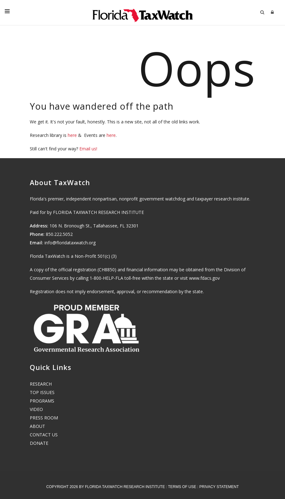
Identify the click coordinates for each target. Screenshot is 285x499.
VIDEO (36, 409)
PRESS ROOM (44, 418)
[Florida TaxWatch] (142, 12)
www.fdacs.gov (204, 278)
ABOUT (37, 426)
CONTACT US (44, 435)
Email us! (88, 149)
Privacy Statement (219, 487)
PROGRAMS (42, 401)
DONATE (39, 443)
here (72, 135)
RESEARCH (41, 384)
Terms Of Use (182, 487)
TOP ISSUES (42, 392)
